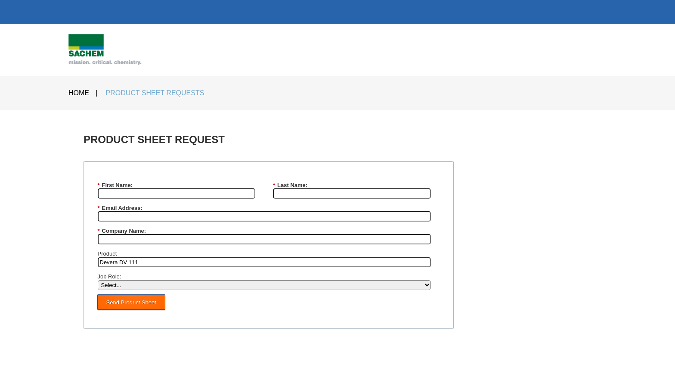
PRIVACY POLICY (275, 363)
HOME (78, 93)
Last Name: (290, 185)
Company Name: (122, 231)
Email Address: (120, 208)
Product (107, 253)
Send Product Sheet (131, 302)
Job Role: (109, 276)
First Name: (115, 185)
